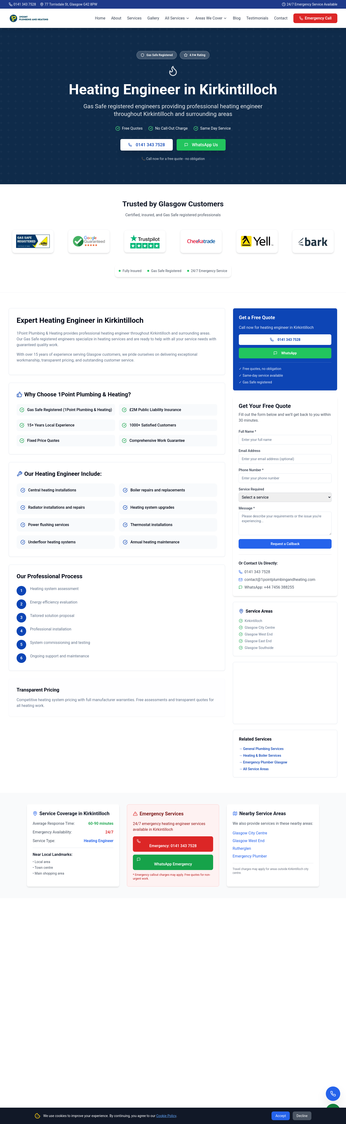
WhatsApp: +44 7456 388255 (266, 587)
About (116, 18)
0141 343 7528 (24, 4)
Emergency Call (315, 18)
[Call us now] (333, 1093)
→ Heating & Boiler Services (260, 755)
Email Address (249, 451)
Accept (280, 1116)
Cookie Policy (166, 1116)
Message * (247, 508)
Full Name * (247, 431)
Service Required (251, 489)
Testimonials (257, 18)
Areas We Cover (211, 18)
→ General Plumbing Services (261, 749)
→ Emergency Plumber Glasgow (263, 762)
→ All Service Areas (254, 769)
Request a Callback (285, 544)
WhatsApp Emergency (164, 861)
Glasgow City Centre (250, 833)
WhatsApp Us (201, 144)
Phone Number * (251, 470)
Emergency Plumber (250, 856)
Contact (281, 18)
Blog (237, 18)
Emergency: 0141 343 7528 (167, 843)
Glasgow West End (249, 840)
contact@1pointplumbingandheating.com (279, 579)
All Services (177, 18)
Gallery (153, 18)
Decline (302, 1116)
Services (134, 18)
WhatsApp (285, 353)
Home (100, 18)
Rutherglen (242, 848)
